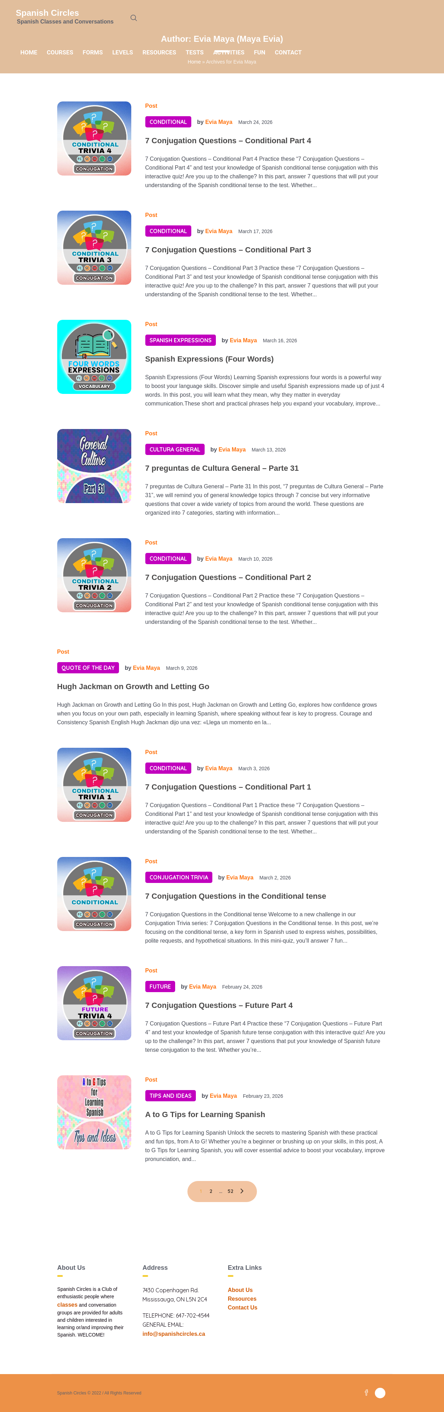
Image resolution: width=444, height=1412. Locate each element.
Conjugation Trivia (179, 877)
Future (160, 986)
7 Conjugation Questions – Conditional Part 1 (228, 787)
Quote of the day (88, 667)
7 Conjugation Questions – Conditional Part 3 (228, 249)
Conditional (168, 121)
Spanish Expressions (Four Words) (209, 359)
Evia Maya (218, 122)
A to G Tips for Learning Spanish (205, 1114)
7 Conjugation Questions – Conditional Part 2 (228, 577)
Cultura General (175, 449)
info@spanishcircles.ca (174, 1334)
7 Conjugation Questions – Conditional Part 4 (228, 140)
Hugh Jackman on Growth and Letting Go (133, 686)
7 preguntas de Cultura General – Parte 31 (222, 468)
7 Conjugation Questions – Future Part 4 (219, 1005)
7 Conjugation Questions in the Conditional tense (235, 896)
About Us (240, 1290)
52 (230, 1191)
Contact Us (242, 1308)
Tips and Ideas (171, 1095)
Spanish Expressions (181, 340)
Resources (242, 1299)
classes (67, 1305)
